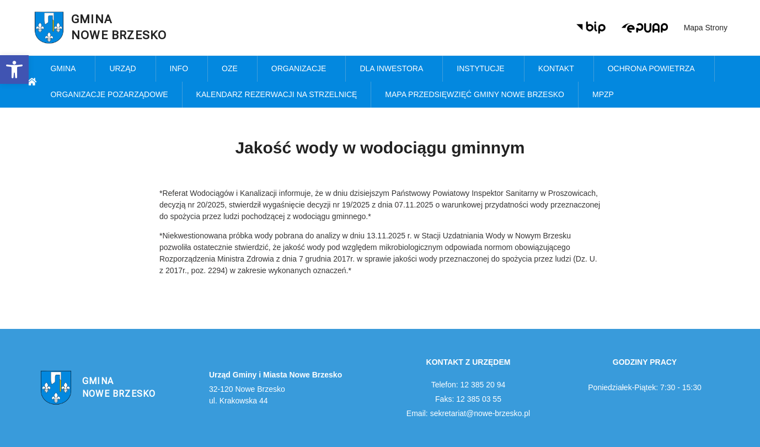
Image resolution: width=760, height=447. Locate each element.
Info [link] (182, 68)
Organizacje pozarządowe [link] (109, 94)
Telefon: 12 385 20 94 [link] (468, 384)
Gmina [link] (65, 68)
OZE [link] (232, 68)
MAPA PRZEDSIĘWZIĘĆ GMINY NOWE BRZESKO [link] (474, 94)
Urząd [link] (125, 68)
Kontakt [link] (559, 68)
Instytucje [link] (483, 68)
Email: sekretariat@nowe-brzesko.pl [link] (468, 413)
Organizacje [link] (301, 68)
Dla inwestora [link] (394, 68)
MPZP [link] (605, 94)
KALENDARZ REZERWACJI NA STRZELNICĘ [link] (276, 94)
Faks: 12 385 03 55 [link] (468, 399)
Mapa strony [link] (705, 27)
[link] (14, 69)
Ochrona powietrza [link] (654, 68)
